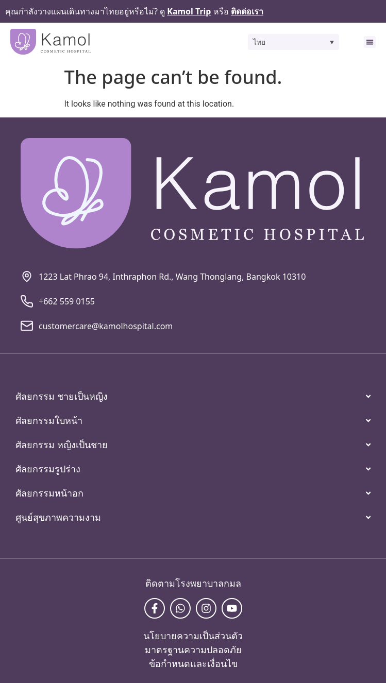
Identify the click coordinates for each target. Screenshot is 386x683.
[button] (293, 42)
